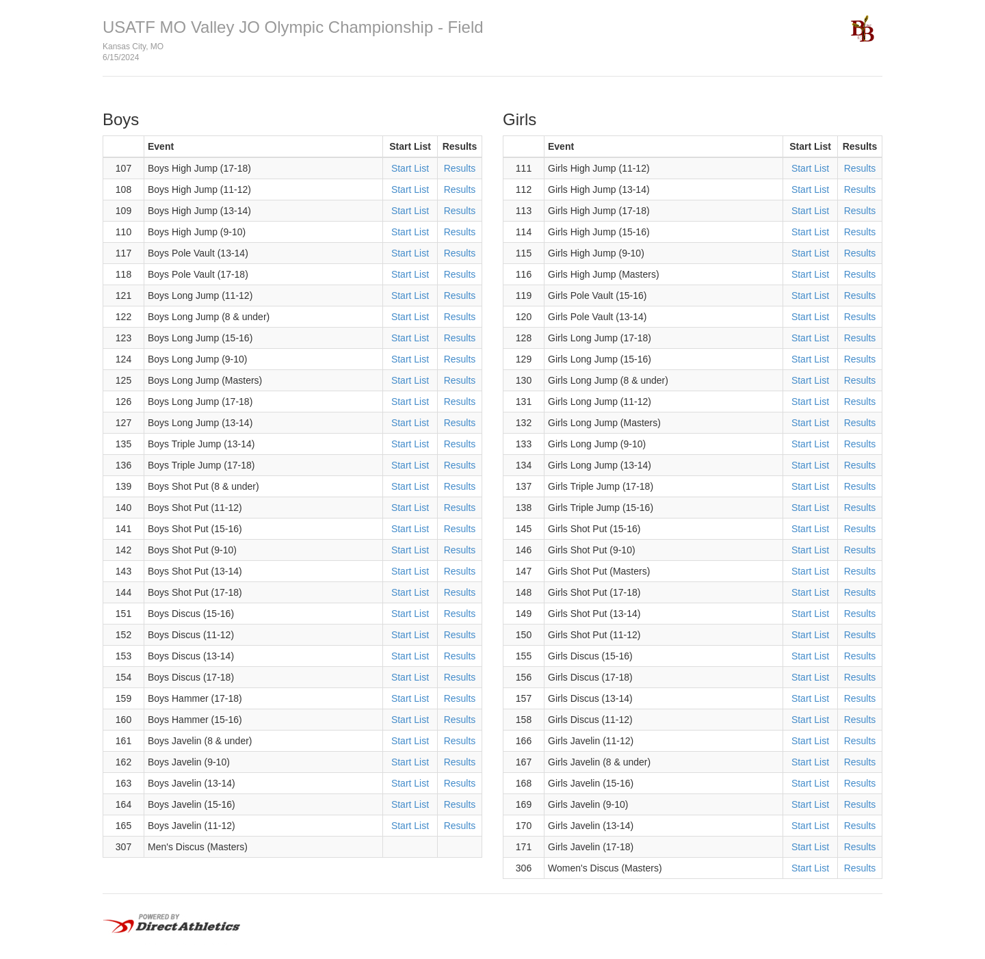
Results (460, 168)
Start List (410, 168)
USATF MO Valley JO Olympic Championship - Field (293, 27)
